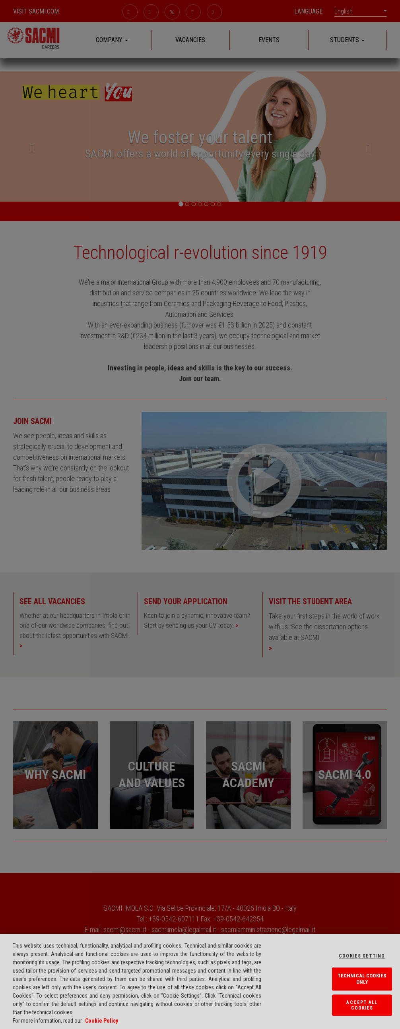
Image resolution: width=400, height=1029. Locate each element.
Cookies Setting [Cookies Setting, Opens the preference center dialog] (362, 956)
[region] (200, 981)
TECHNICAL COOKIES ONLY (362, 979)
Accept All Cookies (361, 1005)
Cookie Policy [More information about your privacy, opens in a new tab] (101, 1020)
